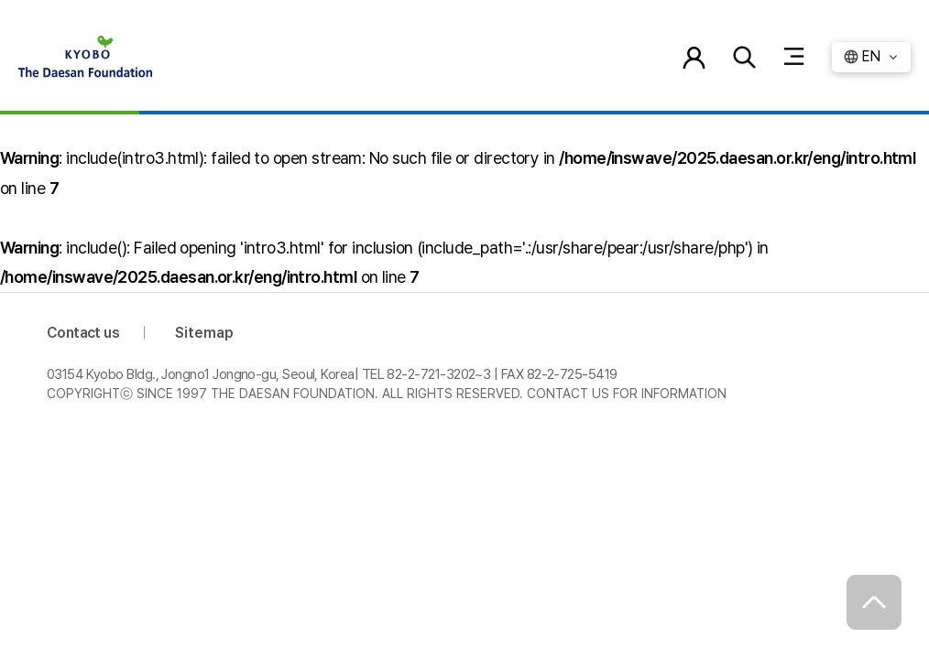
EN (870, 56)
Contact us (83, 332)
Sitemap (204, 332)
